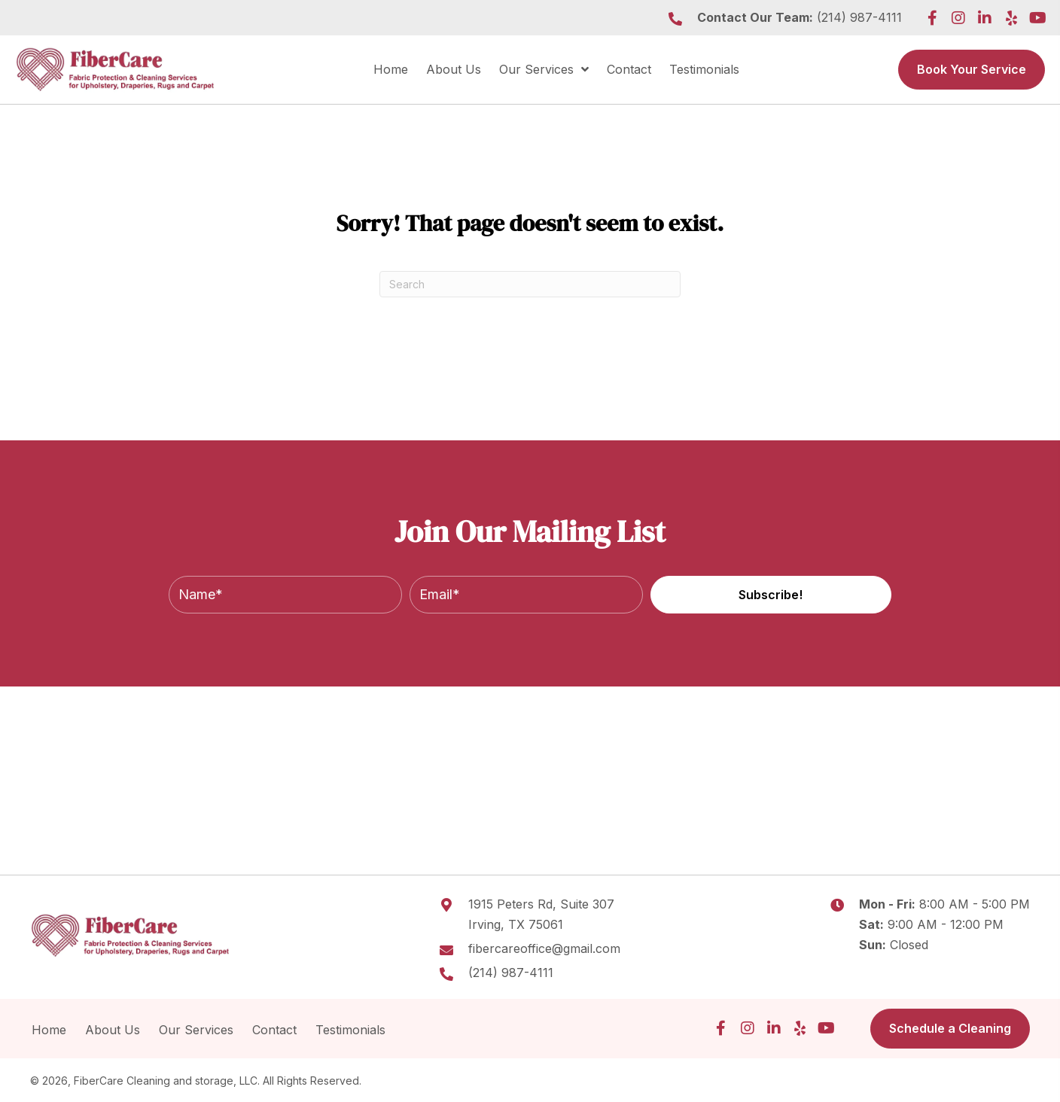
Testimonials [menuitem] (352, 1030)
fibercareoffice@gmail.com (544, 948)
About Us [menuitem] (112, 1030)
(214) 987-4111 (859, 17)
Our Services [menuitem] (196, 1030)
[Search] (530, 284)
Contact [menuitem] (274, 1030)
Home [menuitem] (49, 1030)
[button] (932, 18)
